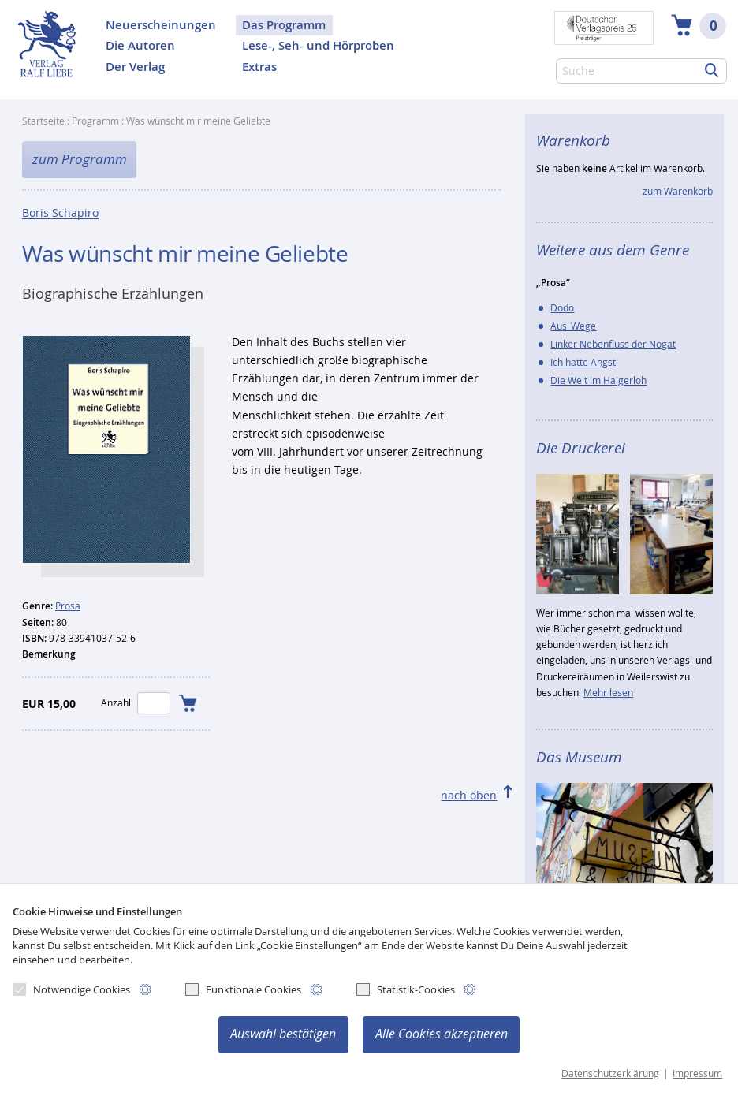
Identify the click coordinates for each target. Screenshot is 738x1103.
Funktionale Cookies (243, 989)
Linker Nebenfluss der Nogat (613, 344)
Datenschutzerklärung (610, 1073)
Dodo (562, 308)
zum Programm (79, 159)
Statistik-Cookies (405, 989)
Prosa (67, 606)
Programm (95, 121)
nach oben (469, 795)
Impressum (697, 1073)
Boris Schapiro (60, 213)
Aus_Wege (573, 326)
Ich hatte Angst (583, 362)
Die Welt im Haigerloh (598, 380)
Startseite (43, 121)
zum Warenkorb (678, 191)
